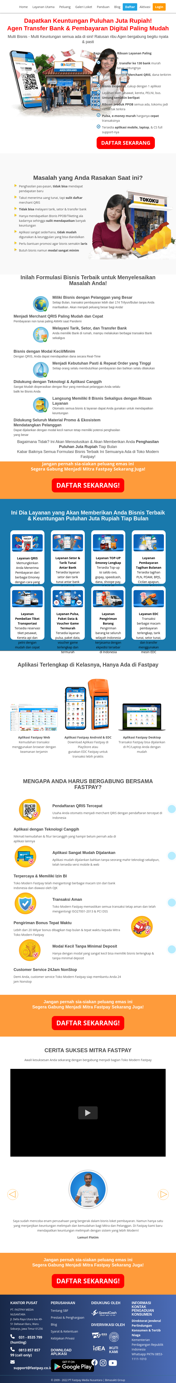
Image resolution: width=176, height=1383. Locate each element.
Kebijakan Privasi (63, 1338)
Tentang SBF (59, 1310)
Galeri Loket (83, 7)
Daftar (130, 7)
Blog (117, 7)
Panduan (103, 7)
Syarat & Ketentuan (64, 1331)
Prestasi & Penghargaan (67, 1317)
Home (23, 7)
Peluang (65, 7)
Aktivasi (145, 7)
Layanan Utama (44, 7)
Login (159, 7)
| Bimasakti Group (114, 1380)
